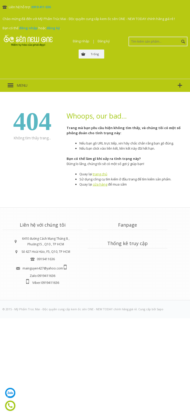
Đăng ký (104, 41)
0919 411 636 (41, 7)
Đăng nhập (81, 41)
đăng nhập (28, 28)
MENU (22, 85)
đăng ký (53, 28)
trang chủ (100, 174)
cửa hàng (100, 184)
